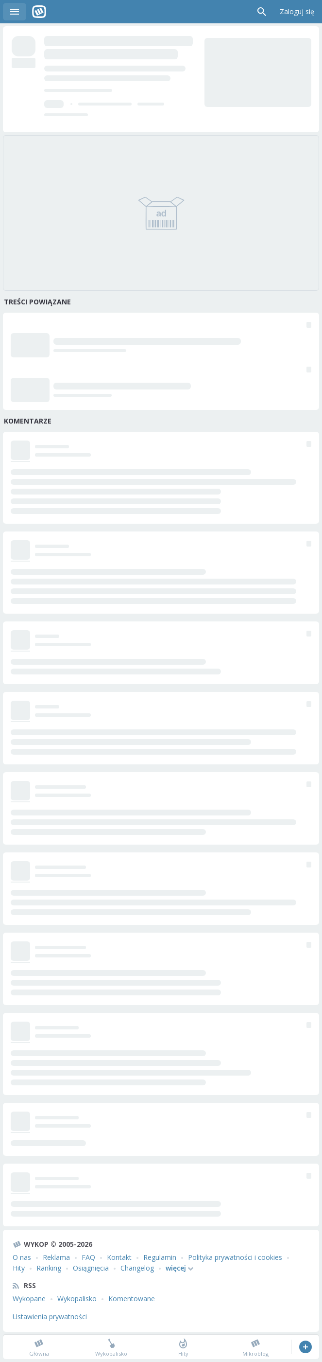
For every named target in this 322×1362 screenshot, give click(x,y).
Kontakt (119, 1257)
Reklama (56, 1257)
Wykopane (29, 1298)
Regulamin (159, 1257)
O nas (22, 1257)
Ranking (48, 1268)
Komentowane (131, 1298)
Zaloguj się (297, 11)
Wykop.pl (39, 11)
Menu (14, 11)
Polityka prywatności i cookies (235, 1257)
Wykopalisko (77, 1298)
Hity (19, 1268)
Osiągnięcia (91, 1268)
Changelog (137, 1268)
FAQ (88, 1257)
